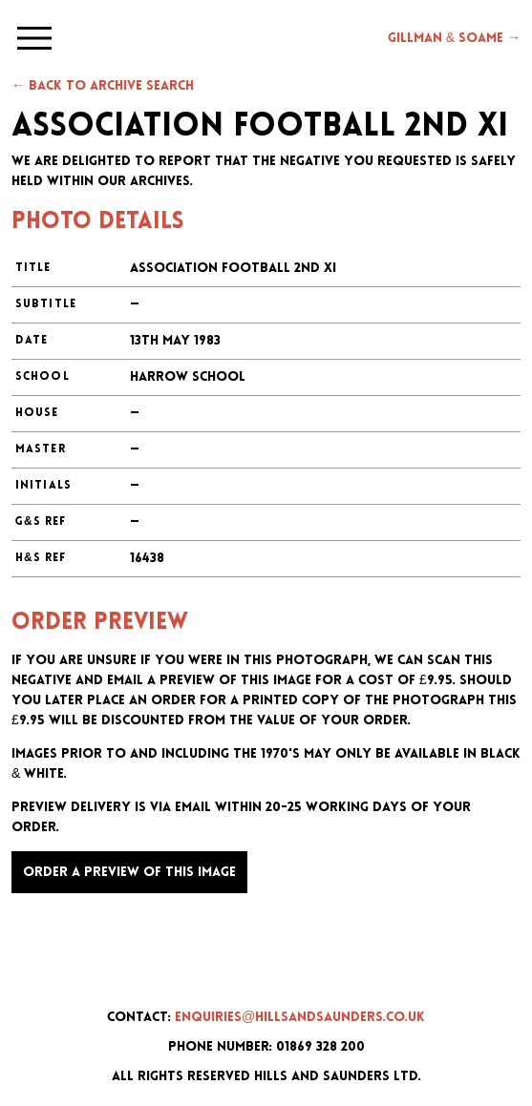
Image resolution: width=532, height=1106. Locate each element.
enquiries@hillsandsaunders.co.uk (300, 1018)
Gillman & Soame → (454, 38)
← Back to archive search (102, 86)
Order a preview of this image (129, 873)
